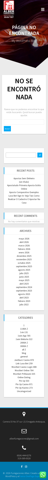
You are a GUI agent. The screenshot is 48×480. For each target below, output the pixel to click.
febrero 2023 (24, 301)
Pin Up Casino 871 (24, 384)
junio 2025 (24, 276)
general (24, 356)
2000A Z (24, 342)
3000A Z (24, 346)
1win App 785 (24, 335)
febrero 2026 (24, 249)
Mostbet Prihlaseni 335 (24, 373)
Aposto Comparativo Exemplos (24, 192)
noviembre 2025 (24, 259)
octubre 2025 (24, 262)
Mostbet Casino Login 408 (24, 366)
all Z (24, 349)
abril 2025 (24, 283)
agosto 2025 (24, 269)
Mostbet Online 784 (24, 370)
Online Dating (24, 377)
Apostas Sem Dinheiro (24, 178)
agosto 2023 (24, 294)
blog (24, 353)
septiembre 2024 (24, 287)
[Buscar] (39, 155)
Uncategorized (24, 391)
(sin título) (24, 181)
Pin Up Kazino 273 (24, 387)
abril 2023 (24, 297)
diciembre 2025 (24, 255)
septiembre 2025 (24, 266)
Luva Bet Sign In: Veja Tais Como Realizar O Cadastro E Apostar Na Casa (24, 199)
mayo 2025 (24, 280)
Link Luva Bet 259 (24, 363)
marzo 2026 (24, 245)
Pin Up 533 (24, 380)
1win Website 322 (24, 339)
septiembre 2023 (24, 290)
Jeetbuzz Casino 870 (24, 359)
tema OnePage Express (31, 476)
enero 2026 (24, 252)
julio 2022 (24, 304)
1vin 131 (24, 332)
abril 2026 (24, 242)
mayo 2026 (24, 238)
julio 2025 (24, 273)
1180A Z (24, 328)
